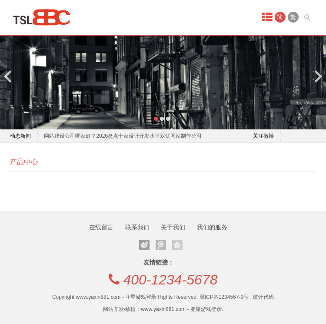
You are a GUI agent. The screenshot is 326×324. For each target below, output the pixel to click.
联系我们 (137, 227)
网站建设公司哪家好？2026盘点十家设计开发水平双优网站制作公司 (123, 136)
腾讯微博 (161, 245)
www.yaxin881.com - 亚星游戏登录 (116, 297)
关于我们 (173, 227)
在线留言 (101, 227)
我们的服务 (212, 227)
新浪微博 (144, 245)
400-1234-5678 (170, 280)
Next (317, 76)
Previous (8, 76)
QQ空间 (177, 245)
